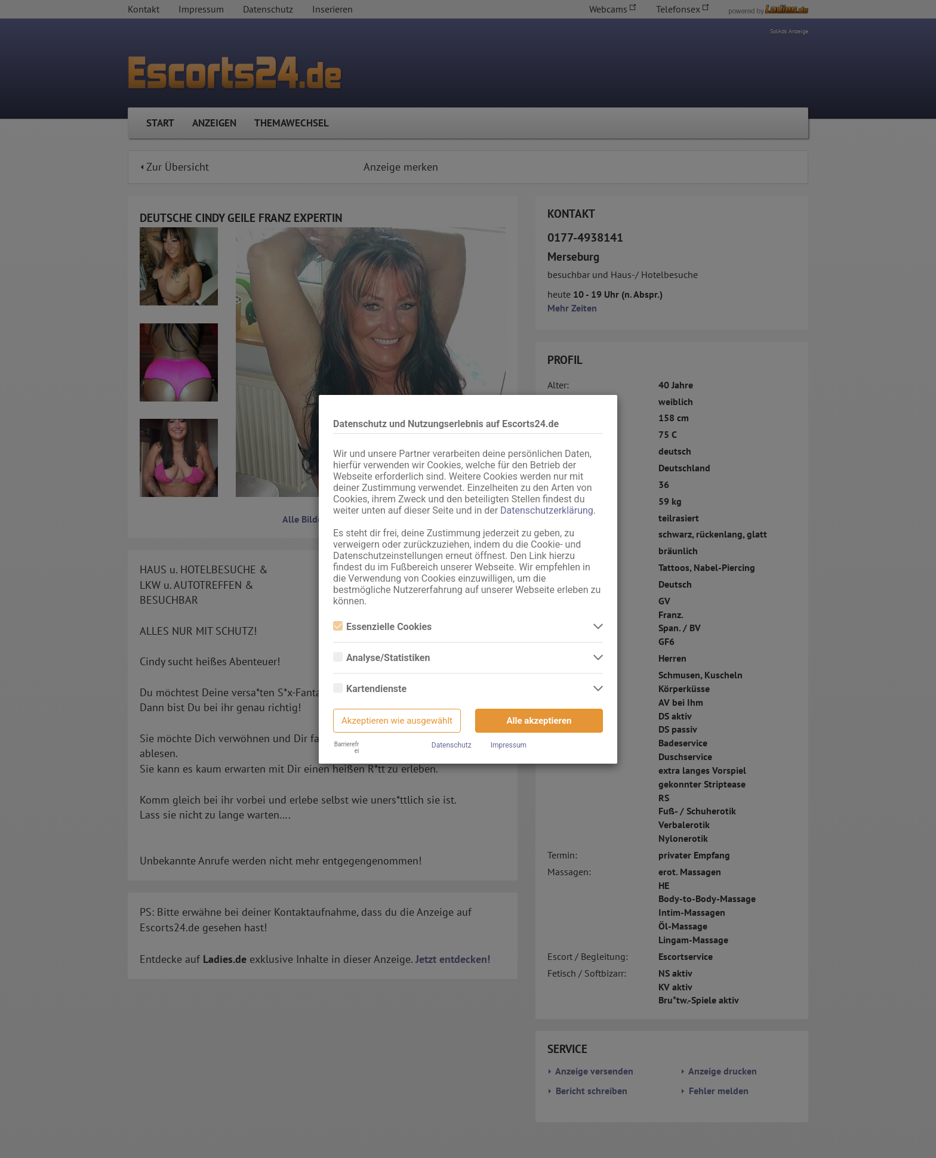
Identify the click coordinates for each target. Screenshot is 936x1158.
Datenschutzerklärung (546, 510)
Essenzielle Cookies (382, 626)
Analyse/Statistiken (381, 657)
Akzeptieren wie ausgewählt (396, 720)
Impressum (508, 745)
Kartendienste (370, 688)
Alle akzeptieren (539, 720)
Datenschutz (452, 745)
